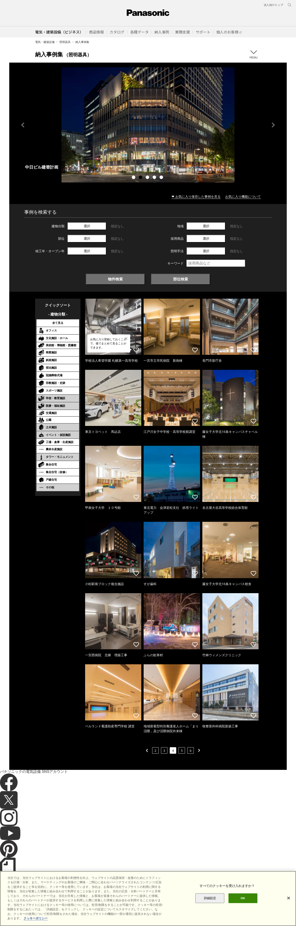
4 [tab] (155, 178)
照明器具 (65, 42)
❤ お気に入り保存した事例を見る (196, 196)
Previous (22, 125)
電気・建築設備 (45, 42)
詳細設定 (210, 898)
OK (242, 898)
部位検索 (180, 279)
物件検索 (115, 279)
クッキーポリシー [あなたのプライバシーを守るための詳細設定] (36, 918)
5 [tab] (162, 178)
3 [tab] (148, 178)
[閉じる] (289, 898)
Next (273, 125)
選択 (87, 226)
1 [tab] (134, 178)
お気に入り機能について (243, 196)
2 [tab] (141, 178)
